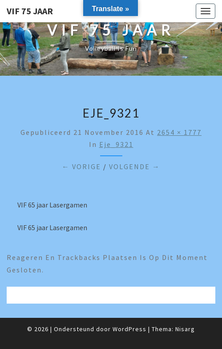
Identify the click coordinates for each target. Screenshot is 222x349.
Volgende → (134, 166)
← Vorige (81, 166)
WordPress (129, 329)
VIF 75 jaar (30, 10)
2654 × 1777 (179, 132)
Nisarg (185, 329)
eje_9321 (116, 144)
